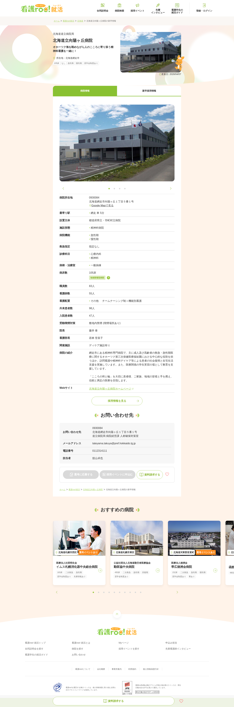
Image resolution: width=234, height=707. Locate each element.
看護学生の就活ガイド (36, 654)
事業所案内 (117, 669)
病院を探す (77, 648)
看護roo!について (83, 669)
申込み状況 (171, 642)
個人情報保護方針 (151, 669)
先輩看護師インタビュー (178, 648)
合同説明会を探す (34, 648)
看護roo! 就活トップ (35, 642)
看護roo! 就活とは (81, 642)
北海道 (80, 21)
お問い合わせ (79, 654)
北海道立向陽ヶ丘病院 (93, 489)
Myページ (124, 642)
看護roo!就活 (68, 21)
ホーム (57, 21)
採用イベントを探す (129, 648)
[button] (85, 91)
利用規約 (132, 669)
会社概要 (101, 669)
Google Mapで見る (102, 205)
